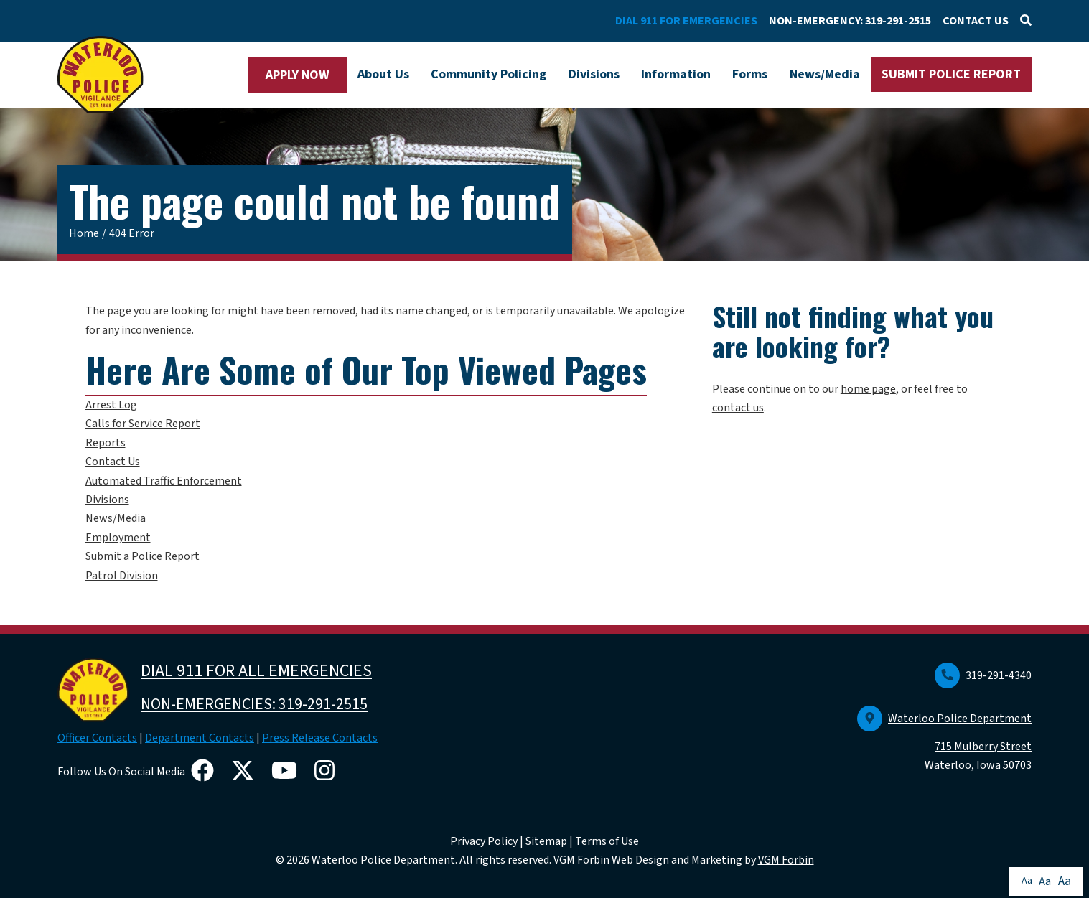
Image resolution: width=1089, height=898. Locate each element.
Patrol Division (121, 576)
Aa (1027, 881)
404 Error (131, 233)
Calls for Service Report (142, 423)
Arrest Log (111, 405)
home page (868, 389)
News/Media (825, 74)
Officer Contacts (97, 738)
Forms (749, 74)
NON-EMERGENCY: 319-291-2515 (850, 21)
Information (676, 74)
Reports (105, 443)
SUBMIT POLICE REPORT (951, 74)
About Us (383, 74)
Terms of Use (607, 841)
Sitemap (546, 841)
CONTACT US (976, 21)
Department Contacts (199, 738)
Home (84, 233)
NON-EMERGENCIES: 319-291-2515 (254, 704)
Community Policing (488, 74)
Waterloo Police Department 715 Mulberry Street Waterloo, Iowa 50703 (944, 742)
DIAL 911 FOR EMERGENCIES (686, 21)
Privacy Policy (484, 841)
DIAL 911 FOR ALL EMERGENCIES (256, 670)
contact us (738, 408)
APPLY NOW (297, 75)
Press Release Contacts (320, 738)
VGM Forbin (786, 860)
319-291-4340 (983, 675)
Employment (118, 538)
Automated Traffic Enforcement (163, 481)
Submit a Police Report (142, 556)
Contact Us (112, 461)
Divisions (594, 74)
